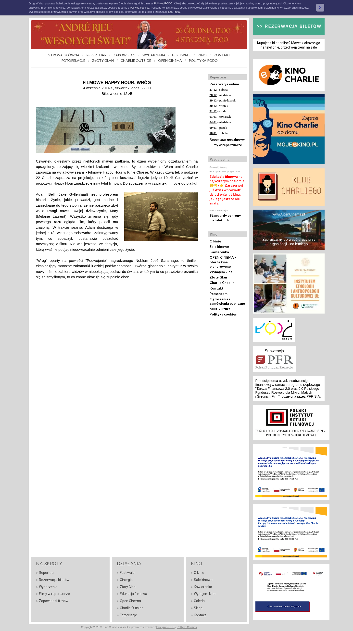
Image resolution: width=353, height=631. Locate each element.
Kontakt (217, 288)
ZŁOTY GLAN (103, 60)
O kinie (215, 241)
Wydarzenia (48, 587)
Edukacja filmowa (133, 594)
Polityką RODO (163, 3)
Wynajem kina (221, 272)
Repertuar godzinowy (227, 139)
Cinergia (126, 580)
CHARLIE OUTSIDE (136, 60)
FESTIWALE (181, 55)
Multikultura (220, 309)
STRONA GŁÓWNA (63, 55)
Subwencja (274, 351)
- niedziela (220, 95)
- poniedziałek (223, 100)
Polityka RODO (165, 627)
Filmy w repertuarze (226, 145)
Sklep (198, 608)
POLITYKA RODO (203, 60)
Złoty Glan (218, 277)
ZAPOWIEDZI (124, 55)
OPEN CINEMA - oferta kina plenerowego (223, 261)
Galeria (199, 601)
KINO (202, 55)
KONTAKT (222, 55)
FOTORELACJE (73, 60)
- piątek (218, 127)
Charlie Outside (131, 608)
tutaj (170, 11)
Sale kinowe (219, 246)
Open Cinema (130, 601)
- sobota (219, 89)
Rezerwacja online (224, 84)
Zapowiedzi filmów (53, 601)
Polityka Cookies (187, 627)
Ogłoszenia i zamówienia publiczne (227, 301)
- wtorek (219, 106)
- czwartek (220, 116)
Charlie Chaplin (222, 282)
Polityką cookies (139, 7)
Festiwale (127, 573)
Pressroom (218, 293)
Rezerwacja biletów (54, 580)
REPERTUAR (96, 55)
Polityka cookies (223, 314)
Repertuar (47, 573)
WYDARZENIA (153, 55)
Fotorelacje (128, 615)
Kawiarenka (219, 252)
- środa (218, 111)
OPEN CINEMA (170, 60)
